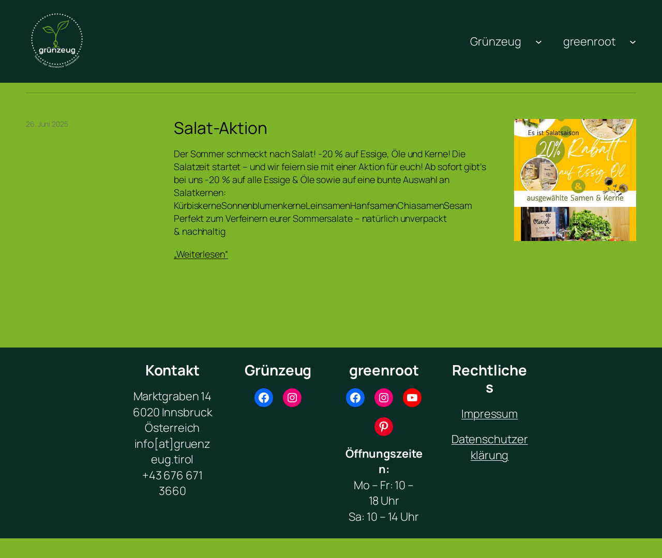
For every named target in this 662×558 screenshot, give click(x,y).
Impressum (489, 413)
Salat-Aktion (220, 128)
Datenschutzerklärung (490, 446)
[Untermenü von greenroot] (632, 41)
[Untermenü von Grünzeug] (538, 41)
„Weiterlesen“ (201, 254)
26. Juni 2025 (47, 124)
